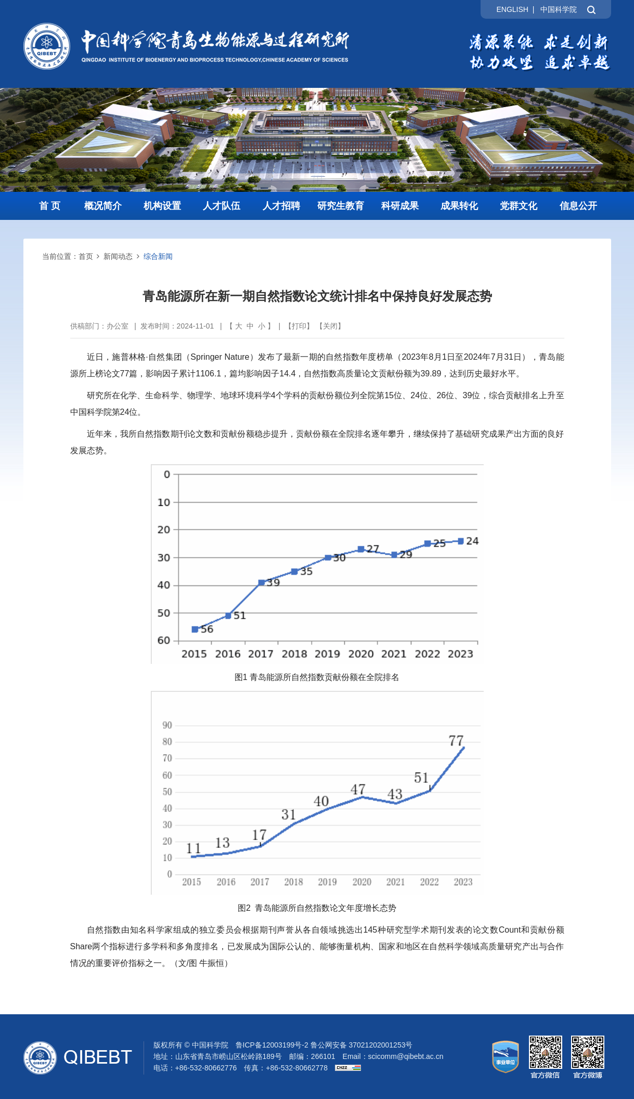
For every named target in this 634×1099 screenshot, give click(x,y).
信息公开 (578, 206)
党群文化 (518, 206)
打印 (299, 326)
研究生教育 (340, 206)
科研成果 (400, 206)
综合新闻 (158, 256)
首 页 (49, 206)
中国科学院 (558, 9)
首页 (86, 256)
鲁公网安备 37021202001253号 (361, 1045)
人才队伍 (221, 206)
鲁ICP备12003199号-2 (272, 1045)
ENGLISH (512, 9)
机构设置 (162, 206)
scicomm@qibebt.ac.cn (406, 1056)
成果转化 (459, 206)
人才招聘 (281, 206)
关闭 (330, 326)
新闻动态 (118, 256)
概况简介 (103, 206)
